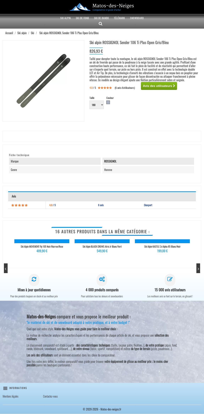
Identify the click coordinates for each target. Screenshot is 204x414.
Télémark (119, 18)
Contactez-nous (50, 396)
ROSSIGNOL (110, 161)
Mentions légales (10, 396)
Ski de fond (82, 18)
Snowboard (137, 18)
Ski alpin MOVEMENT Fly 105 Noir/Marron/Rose (42, 246)
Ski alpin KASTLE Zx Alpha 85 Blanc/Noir (162, 246)
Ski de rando (101, 18)
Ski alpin (65, 18)
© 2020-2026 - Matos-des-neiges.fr (102, 409)
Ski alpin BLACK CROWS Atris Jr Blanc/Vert (102, 246)
